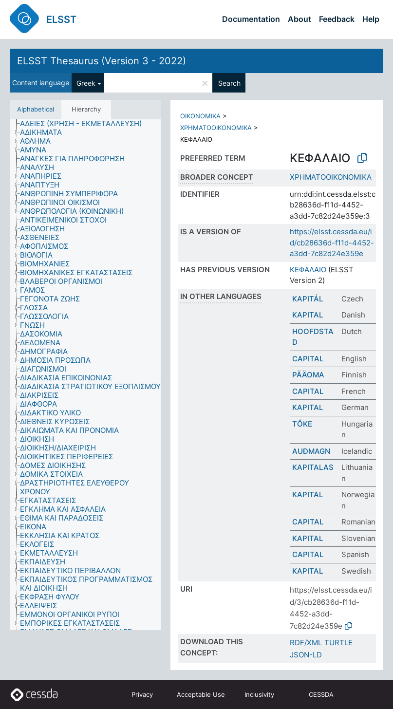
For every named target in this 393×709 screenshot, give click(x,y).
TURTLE (338, 642)
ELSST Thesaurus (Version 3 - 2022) (101, 61)
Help (370, 19)
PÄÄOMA (308, 374)
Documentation (251, 19)
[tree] (85, 375)
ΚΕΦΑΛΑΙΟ (308, 269)
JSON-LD (306, 654)
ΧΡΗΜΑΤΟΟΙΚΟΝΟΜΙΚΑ (216, 127)
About (299, 19)
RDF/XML (306, 642)
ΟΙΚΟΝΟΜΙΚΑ (200, 116)
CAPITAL (307, 358)
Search (229, 83)
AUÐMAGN (311, 451)
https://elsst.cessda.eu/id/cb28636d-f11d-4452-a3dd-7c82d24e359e (332, 242)
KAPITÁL (307, 298)
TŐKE (302, 424)
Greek (85, 83)
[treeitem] (84, 123)
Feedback (337, 19)
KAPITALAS (313, 467)
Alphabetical (35, 109)
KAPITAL (307, 314)
